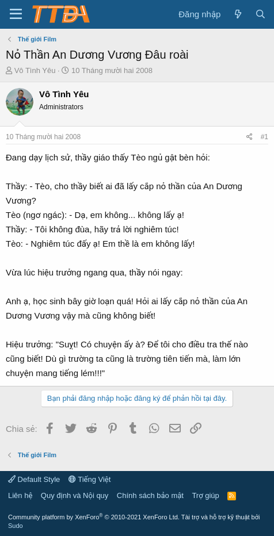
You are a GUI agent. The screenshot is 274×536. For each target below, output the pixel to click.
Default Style (34, 479)
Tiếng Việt (89, 479)
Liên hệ (20, 495)
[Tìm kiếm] (260, 14)
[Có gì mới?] (237, 14)
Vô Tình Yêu (35, 70)
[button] (15, 14)
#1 (264, 137)
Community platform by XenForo (94, 517)
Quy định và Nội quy (75, 495)
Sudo (15, 525)
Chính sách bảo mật (150, 495)
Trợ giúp (205, 495)
